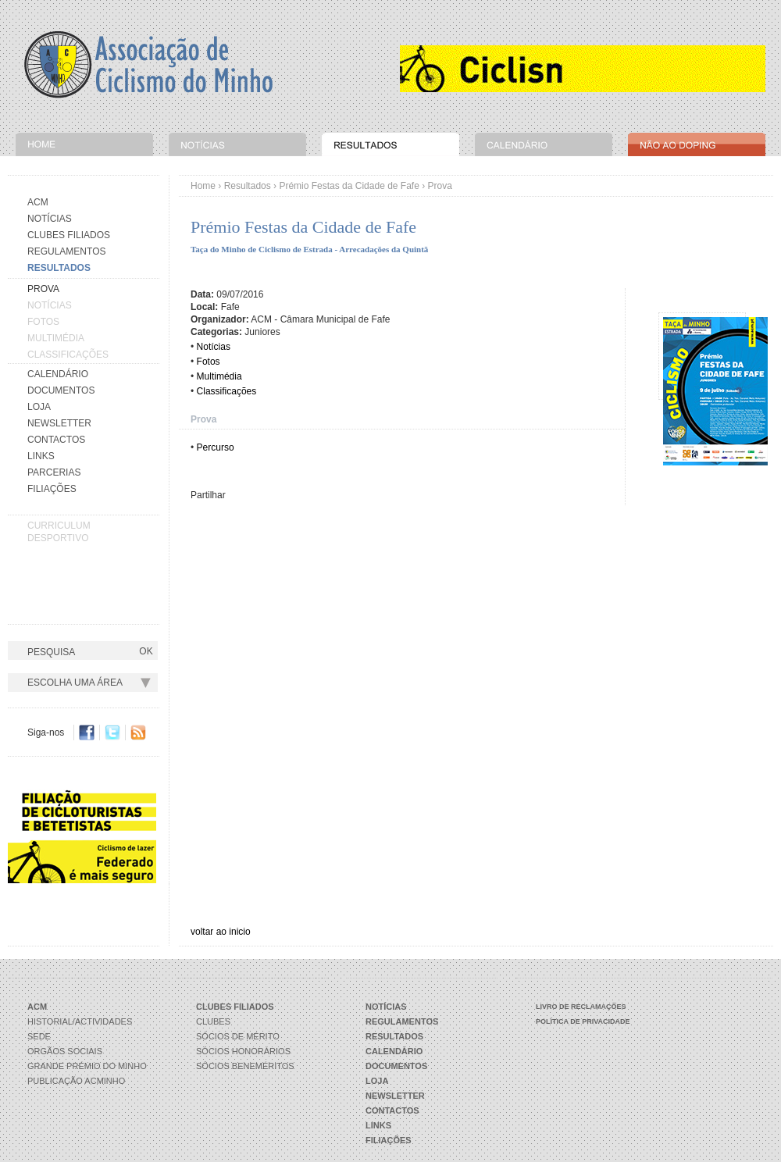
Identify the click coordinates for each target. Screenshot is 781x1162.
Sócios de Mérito (238, 1036)
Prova (203, 419)
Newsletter (59, 423)
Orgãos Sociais (64, 1051)
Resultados (247, 185)
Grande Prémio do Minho (87, 1066)
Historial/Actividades (79, 1021)
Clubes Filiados (68, 235)
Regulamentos (66, 251)
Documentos (61, 390)
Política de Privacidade (583, 1021)
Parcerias (53, 472)
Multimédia (55, 338)
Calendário (57, 374)
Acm (37, 202)
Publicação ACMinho (76, 1080)
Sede (39, 1036)
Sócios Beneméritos (245, 1066)
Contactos (56, 439)
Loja (39, 406)
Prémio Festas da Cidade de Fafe (349, 185)
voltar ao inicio (221, 931)
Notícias (49, 218)
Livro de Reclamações (581, 1007)
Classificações (68, 354)
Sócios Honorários (243, 1051)
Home (203, 185)
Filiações (52, 488)
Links (41, 456)
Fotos (43, 321)
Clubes (213, 1021)
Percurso (215, 447)
